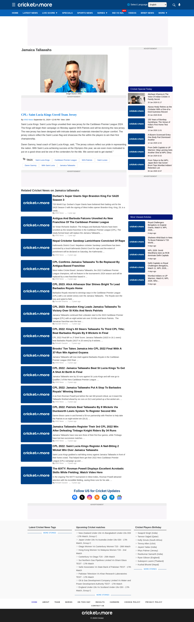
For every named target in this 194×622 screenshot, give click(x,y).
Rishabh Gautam (61, 343)
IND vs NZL (118, 13)
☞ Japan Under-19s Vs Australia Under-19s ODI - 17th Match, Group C (101, 540)
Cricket (100, 618)
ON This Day (84, 602)
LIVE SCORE (50, 13)
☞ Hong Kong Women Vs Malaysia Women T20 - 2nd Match (101, 550)
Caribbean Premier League (66, 160)
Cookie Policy (132, 602)
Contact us (97, 606)
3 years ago (76, 343)
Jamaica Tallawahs (67, 165)
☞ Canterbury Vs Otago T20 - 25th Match (95, 556)
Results (100, 602)
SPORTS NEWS (85, 13)
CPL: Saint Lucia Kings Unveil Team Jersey (49, 114)
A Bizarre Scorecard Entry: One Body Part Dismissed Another (159, 137)
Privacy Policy (154, 602)
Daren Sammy (31, 165)
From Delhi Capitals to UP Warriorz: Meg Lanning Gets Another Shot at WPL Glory (160, 150)
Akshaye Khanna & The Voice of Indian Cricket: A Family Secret (159, 96)
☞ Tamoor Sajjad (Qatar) (146, 536)
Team (57, 602)
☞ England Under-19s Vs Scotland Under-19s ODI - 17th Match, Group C (102, 587)
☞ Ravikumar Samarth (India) (149, 554)
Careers (114, 602)
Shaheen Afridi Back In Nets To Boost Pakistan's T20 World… (160, 240)
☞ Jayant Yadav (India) (146, 547)
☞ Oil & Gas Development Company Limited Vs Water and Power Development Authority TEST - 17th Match (103, 580)
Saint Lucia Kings (43, 160)
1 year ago (72, 213)
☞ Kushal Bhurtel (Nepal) (147, 564)
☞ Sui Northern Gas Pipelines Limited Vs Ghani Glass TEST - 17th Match (101, 560)
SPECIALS (67, 13)
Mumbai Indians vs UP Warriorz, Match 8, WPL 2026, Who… (158, 278)
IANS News (29, 120)
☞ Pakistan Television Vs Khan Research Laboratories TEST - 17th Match (101, 574)
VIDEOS (132, 13)
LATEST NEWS (30, 13)
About (46, 602)
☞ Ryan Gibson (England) (147, 557)
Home (15, 13)
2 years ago (72, 255)
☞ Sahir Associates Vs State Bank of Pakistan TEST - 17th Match (103, 567)
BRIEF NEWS (147, 13)
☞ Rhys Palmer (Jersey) (146, 550)
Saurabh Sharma (61, 301)
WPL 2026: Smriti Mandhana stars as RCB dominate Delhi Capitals (158, 253)
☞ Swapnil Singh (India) (146, 533)
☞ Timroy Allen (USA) (145, 543)
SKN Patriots (87, 160)
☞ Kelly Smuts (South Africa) (148, 540)
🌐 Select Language (137, 4)
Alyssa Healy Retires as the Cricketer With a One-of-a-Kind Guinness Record (160, 109)
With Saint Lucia (48, 165)
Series (102, 13)
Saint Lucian (102, 160)
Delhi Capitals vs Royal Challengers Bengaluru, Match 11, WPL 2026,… (158, 265)
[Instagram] (89, 497)
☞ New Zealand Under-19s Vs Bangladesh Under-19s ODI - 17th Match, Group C (103, 533)
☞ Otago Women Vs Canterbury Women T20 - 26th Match (103, 546)
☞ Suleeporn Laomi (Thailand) (149, 561)
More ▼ (162, 13)
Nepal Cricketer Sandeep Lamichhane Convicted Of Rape (89, 240)
